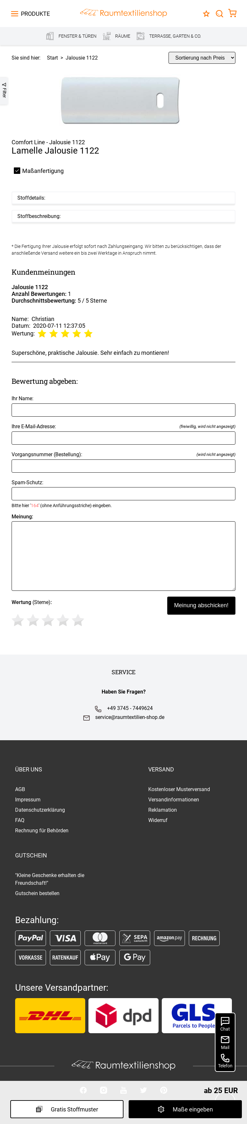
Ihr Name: (123, 405)
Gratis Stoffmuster (67, 1109)
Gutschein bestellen (37, 893)
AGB (20, 789)
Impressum (28, 800)
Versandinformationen (173, 800)
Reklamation (162, 810)
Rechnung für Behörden (42, 830)
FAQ (19, 820)
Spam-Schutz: (123, 493)
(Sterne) (49, 614)
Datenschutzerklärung (40, 810)
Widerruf (158, 820)
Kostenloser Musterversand (179, 789)
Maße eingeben (185, 1109)
